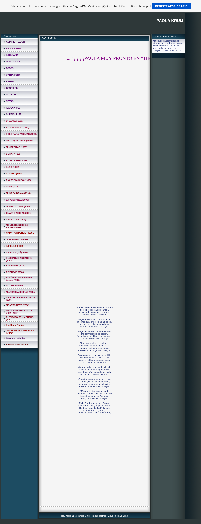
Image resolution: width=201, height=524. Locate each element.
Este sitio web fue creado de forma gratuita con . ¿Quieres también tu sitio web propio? (100, 6)
